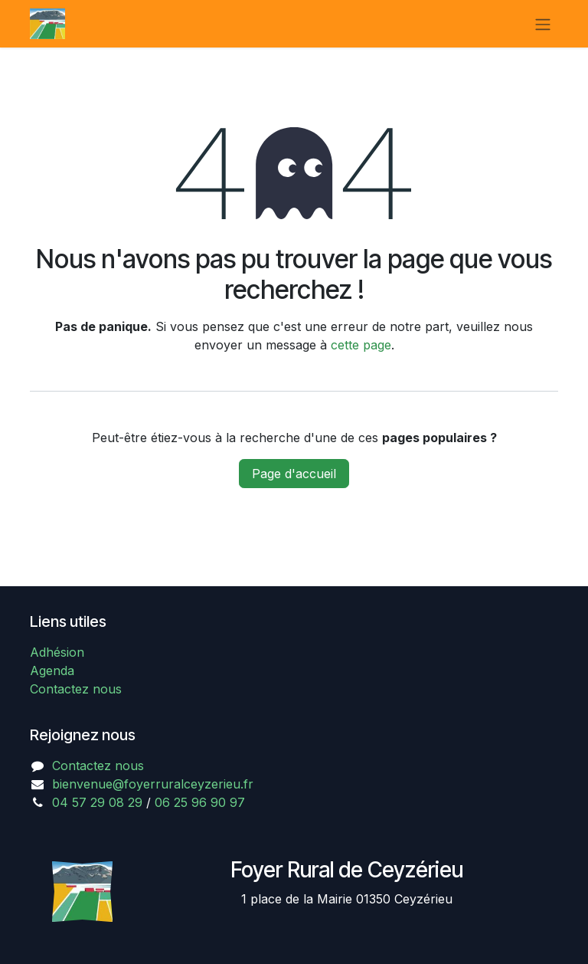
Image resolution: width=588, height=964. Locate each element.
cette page (361, 344)
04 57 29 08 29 (97, 802)
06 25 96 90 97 (200, 802)
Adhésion (57, 652)
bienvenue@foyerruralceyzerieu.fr (152, 784)
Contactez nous (76, 689)
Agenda (52, 670)
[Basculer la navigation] (543, 24)
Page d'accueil (294, 473)
